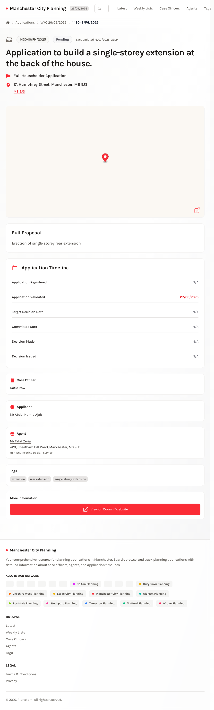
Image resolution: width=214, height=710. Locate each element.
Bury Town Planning (154, 584)
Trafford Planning (136, 603)
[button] (105, 158)
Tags (207, 8)
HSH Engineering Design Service (31, 452)
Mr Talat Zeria (20, 441)
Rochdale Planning (23, 603)
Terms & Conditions (21, 674)
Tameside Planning (99, 603)
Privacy (11, 681)
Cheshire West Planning (26, 593)
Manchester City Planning (38, 8)
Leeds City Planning (68, 593)
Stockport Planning (61, 603)
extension (18, 479)
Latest (122, 8)
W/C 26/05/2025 (54, 22)
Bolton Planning (85, 584)
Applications (25, 22)
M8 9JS (19, 91)
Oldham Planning (152, 593)
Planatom (25, 700)
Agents (192, 8)
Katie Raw (17, 388)
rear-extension (39, 479)
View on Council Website (105, 509)
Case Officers (170, 8)
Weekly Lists (143, 8)
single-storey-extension (70, 479)
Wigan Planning (171, 603)
